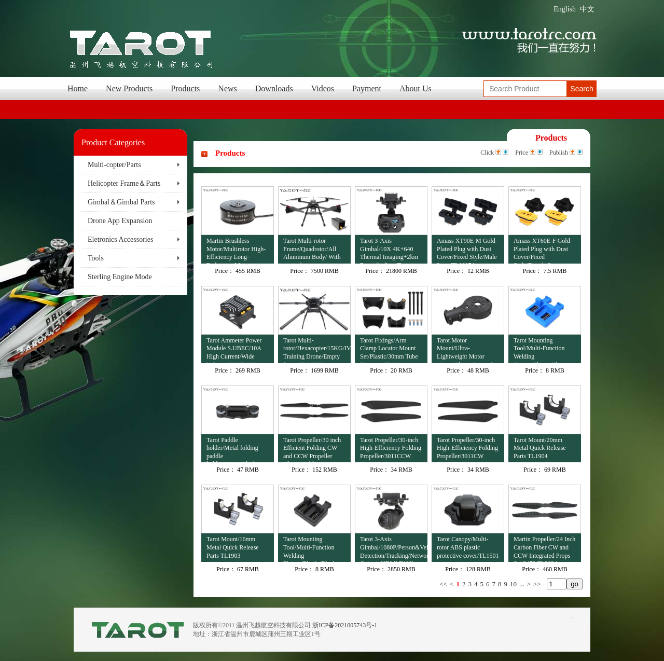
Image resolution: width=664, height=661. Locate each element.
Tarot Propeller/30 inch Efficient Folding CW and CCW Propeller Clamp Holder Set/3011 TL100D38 (312, 449)
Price (521, 152)
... (521, 584)
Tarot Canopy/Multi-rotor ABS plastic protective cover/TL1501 (468, 547)
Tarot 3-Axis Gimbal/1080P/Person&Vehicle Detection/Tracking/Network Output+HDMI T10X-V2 (393, 548)
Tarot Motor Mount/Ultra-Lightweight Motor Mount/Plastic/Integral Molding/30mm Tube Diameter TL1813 (465, 350)
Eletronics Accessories (120, 239)
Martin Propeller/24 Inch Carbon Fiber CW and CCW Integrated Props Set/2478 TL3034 (544, 548)
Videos (322, 88)
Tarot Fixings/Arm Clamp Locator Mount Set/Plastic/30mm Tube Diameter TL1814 (389, 350)
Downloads (274, 88)
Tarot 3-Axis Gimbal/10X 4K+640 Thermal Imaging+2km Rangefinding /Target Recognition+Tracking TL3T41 (389, 250)
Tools (96, 258)
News (227, 88)
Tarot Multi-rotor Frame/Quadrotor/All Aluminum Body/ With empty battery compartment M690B (312, 250)
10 (513, 584)
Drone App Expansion (120, 221)
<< (443, 584)
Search (581, 89)
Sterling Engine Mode (120, 277)
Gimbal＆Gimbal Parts (121, 202)
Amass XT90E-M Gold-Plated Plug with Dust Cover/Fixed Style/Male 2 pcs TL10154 (467, 250)
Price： (224, 270)
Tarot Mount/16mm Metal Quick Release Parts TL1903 (232, 547)
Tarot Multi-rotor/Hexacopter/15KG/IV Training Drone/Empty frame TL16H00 (317, 350)
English (565, 9)
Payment (366, 88)
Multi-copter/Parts (114, 165)
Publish (558, 152)
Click (487, 152)
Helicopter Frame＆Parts (124, 183)
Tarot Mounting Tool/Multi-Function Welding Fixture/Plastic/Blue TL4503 (539, 350)
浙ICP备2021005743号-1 (344, 625)
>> (537, 584)
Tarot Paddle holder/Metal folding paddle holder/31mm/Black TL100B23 (232, 449)
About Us (415, 88)
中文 (587, 9)
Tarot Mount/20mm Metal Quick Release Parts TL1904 (540, 448)
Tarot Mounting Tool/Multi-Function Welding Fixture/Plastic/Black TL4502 (309, 548)
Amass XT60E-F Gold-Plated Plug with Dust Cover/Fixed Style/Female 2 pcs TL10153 (543, 250)
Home (77, 88)
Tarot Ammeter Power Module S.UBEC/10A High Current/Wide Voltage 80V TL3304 (233, 350)
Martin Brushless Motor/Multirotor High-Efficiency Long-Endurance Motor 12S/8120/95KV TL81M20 (236, 250)
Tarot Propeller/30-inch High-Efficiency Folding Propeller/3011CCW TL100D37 (390, 449)
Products (185, 88)
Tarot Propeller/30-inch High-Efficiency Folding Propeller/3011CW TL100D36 (467, 449)
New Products (129, 88)
